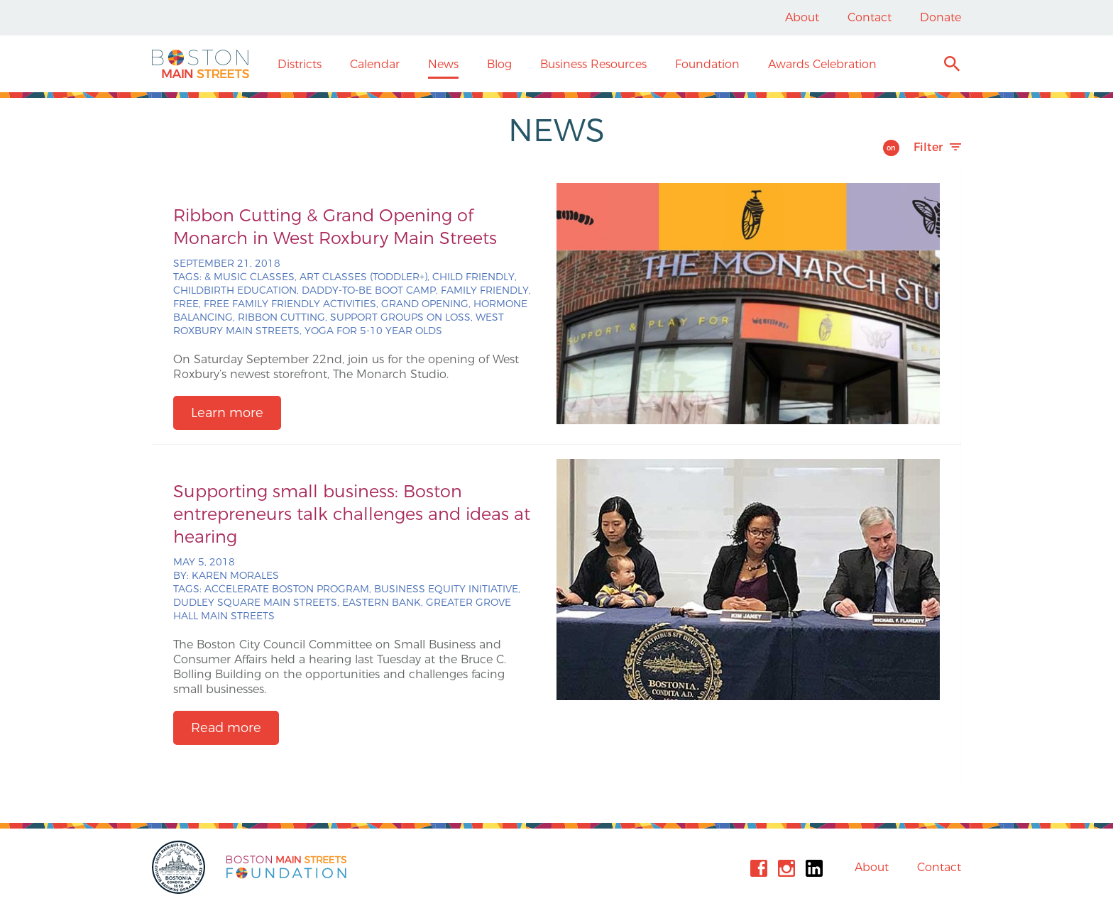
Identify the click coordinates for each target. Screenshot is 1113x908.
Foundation (707, 64)
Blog (499, 64)
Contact (870, 17)
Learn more (227, 413)
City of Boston (180, 867)
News (443, 64)
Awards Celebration (822, 64)
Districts (300, 64)
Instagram (786, 868)
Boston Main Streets (200, 64)
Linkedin (814, 868)
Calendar (375, 64)
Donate (940, 17)
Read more (226, 728)
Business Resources (593, 64)
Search (951, 65)
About (802, 17)
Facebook (758, 868)
